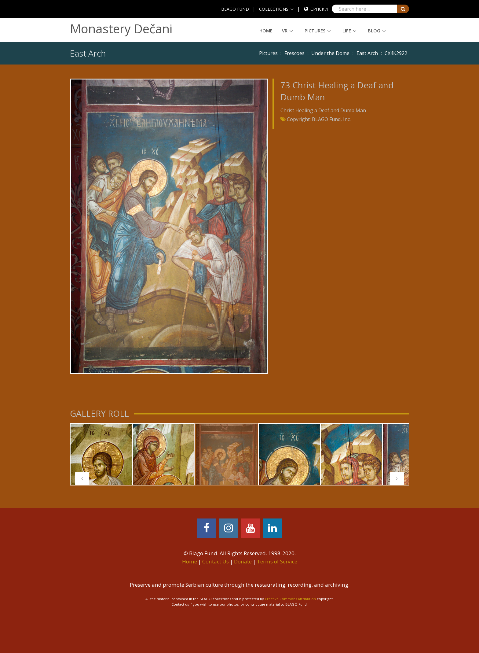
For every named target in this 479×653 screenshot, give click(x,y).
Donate (243, 561)
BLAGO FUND (235, 9)
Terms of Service (277, 561)
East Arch (367, 53)
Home (265, 31)
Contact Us (215, 561)
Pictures (315, 31)
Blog (374, 31)
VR (284, 31)
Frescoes (294, 53)
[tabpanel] (101, 454)
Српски (319, 9)
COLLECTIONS (273, 9)
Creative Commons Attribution (290, 598)
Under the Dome (330, 53)
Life (346, 31)
